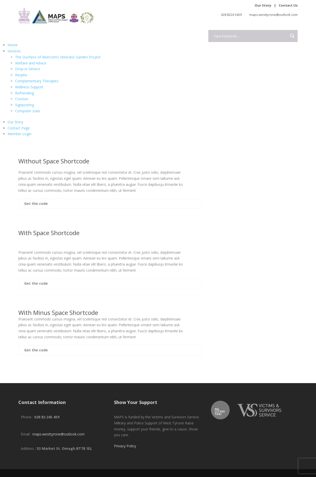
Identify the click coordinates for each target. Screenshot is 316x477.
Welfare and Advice (30, 63)
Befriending (24, 93)
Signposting (24, 104)
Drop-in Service (27, 68)
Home (13, 45)
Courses (21, 98)
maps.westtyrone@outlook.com (58, 434)
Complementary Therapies (36, 81)
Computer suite (27, 110)
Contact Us (288, 5)
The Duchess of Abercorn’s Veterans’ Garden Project (58, 57)
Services (14, 51)
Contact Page (19, 128)
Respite (21, 74)
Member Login (19, 133)
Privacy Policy (125, 446)
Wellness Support (29, 87)
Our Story (263, 5)
